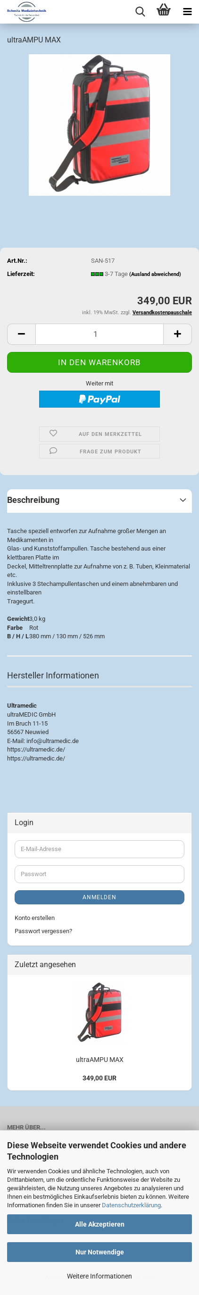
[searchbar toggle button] (140, 12)
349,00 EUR (99, 1078)
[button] (21, 334)
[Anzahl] (99, 334)
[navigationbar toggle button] (187, 12)
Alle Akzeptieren (99, 1224)
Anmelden (99, 897)
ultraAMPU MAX (100, 1059)
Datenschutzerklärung (131, 1205)
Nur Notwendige (99, 1252)
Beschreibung (33, 500)
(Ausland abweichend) (155, 274)
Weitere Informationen (99, 1276)
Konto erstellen (35, 917)
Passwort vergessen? (43, 931)
